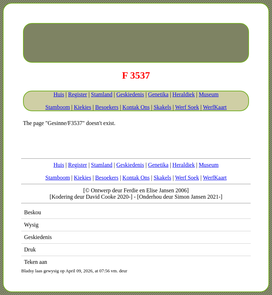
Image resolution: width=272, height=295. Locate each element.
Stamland (101, 94)
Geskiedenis (130, 94)
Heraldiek (183, 94)
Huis (58, 94)
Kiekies (82, 107)
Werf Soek (187, 107)
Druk (30, 249)
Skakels (162, 107)
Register (77, 94)
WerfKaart (215, 107)
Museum (209, 94)
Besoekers (107, 107)
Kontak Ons (136, 107)
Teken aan (35, 262)
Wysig (31, 225)
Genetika (158, 94)
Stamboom (57, 107)
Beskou (32, 212)
